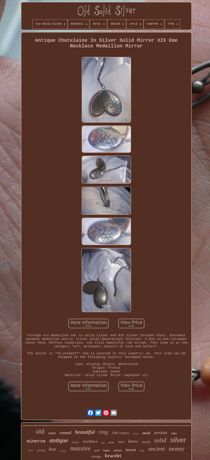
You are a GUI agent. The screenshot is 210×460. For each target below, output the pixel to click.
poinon (118, 450)
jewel (96, 450)
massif (146, 442)
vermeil (65, 433)
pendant (160, 432)
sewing (41, 450)
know (133, 441)
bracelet (113, 455)
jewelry (63, 451)
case (52, 433)
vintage (96, 456)
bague (106, 450)
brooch (131, 450)
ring (103, 432)
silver (178, 440)
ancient (156, 449)
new (121, 442)
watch (75, 442)
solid (160, 440)
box (52, 449)
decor (112, 443)
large (142, 450)
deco (30, 450)
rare (174, 433)
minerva (36, 441)
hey (103, 443)
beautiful (85, 432)
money (177, 448)
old (40, 431)
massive (80, 448)
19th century (120, 433)
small (146, 433)
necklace (90, 441)
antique (58, 440)
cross (135, 433)
